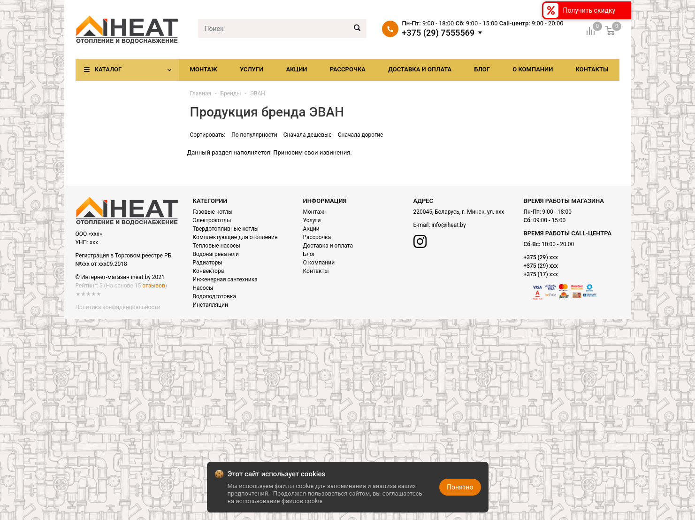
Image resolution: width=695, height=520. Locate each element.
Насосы (203, 288)
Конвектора (208, 271)
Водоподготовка (214, 296)
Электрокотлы (212, 220)
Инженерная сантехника (225, 279)
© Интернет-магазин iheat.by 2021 (120, 277)
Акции (296, 69)
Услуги (251, 69)
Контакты (591, 69)
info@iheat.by (448, 225)
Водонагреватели (216, 254)
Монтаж (203, 69)
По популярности (254, 135)
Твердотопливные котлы (226, 228)
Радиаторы (207, 262)
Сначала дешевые (307, 135)
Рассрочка (348, 69)
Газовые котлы (213, 212)
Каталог (108, 69)
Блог (482, 69)
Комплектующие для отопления (235, 237)
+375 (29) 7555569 (438, 33)
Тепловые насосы (216, 245)
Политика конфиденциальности (118, 307)
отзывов (153, 285)
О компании (532, 69)
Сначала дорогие (360, 135)
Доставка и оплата (419, 69)
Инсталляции (210, 305)
